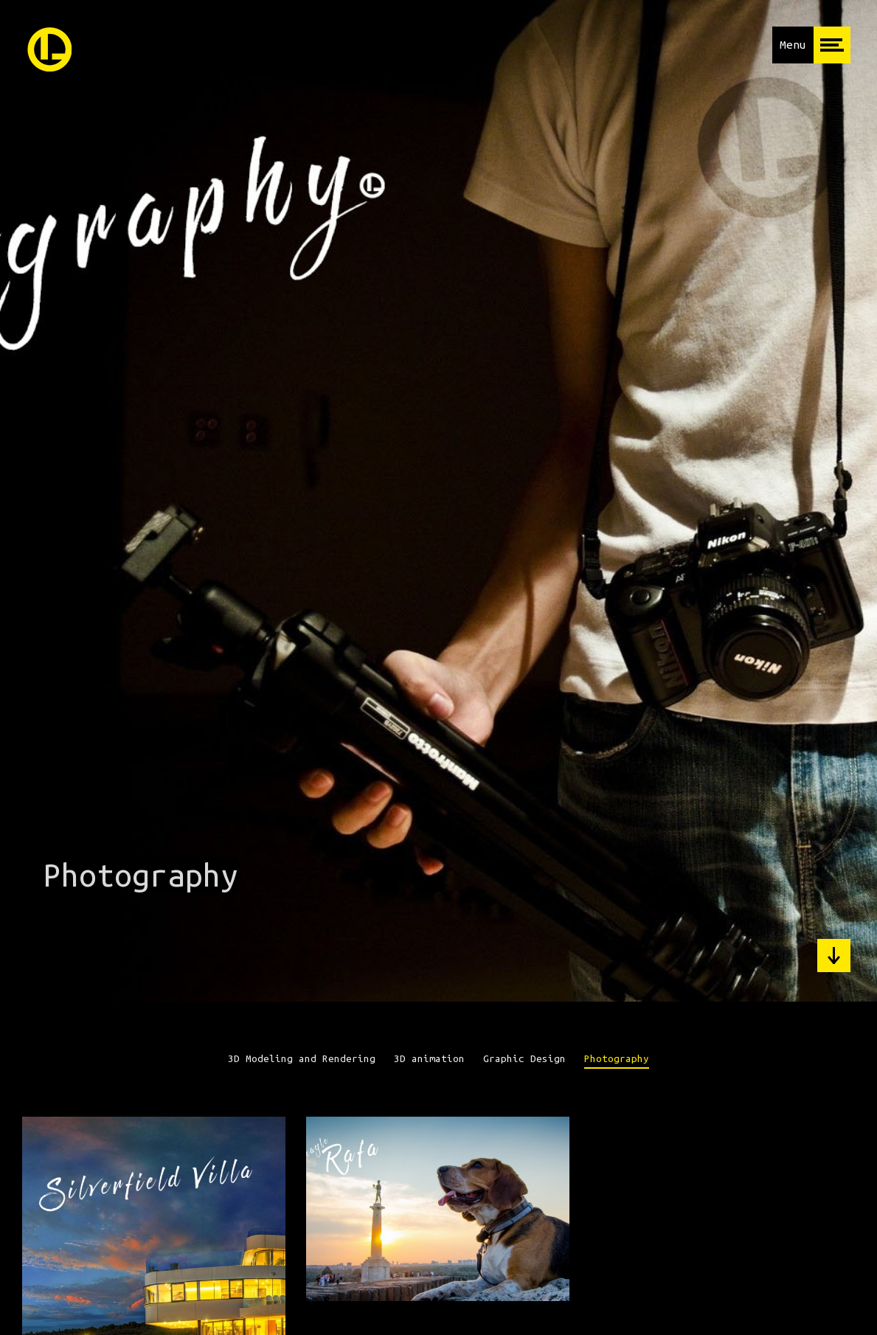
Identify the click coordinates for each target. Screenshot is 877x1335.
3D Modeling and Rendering (301, 1058)
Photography (616, 1058)
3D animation (429, 1058)
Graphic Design (524, 1058)
